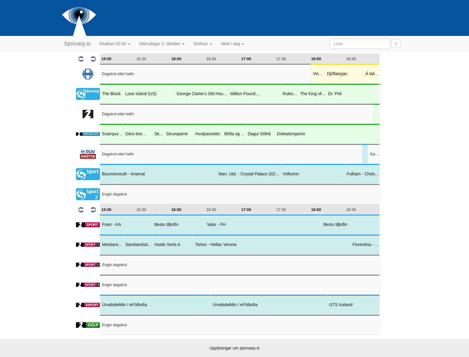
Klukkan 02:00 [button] (115, 43)
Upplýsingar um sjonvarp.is (234, 348)
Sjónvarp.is (77, 44)
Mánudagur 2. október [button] (162, 43)
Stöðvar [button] (203, 43)
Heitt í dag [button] (232, 43)
